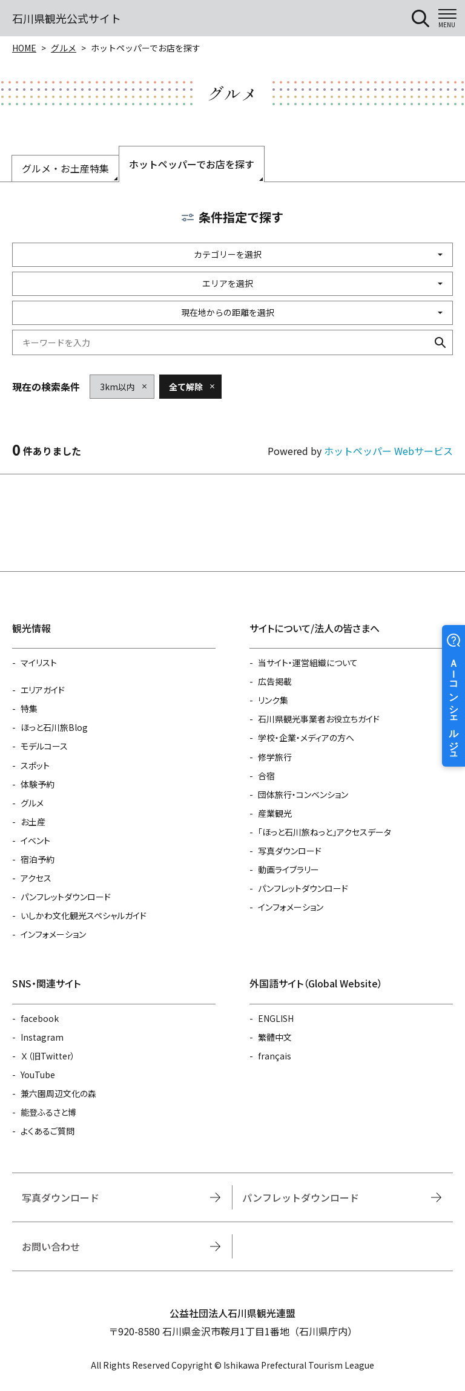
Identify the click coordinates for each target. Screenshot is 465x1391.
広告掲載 (275, 681)
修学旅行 (275, 757)
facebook (40, 1018)
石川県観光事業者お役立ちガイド (319, 719)
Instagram (42, 1037)
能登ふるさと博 (48, 1112)
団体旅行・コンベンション (303, 794)
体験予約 (37, 784)
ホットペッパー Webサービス (388, 450)
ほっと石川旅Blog (54, 727)
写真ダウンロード (290, 851)
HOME (24, 48)
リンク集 (273, 700)
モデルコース (44, 746)
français (274, 1056)
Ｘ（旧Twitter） (48, 1056)
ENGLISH (276, 1018)
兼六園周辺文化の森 (58, 1093)
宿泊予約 (37, 859)
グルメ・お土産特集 (65, 168)
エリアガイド (43, 690)
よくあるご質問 (47, 1131)
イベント (35, 840)
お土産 (33, 822)
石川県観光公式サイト (66, 18)
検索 (440, 342)
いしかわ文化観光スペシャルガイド (84, 915)
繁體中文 (275, 1037)
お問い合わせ (51, 1246)
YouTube (38, 1075)
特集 (29, 708)
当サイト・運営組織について (308, 662)
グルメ (63, 48)
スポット (35, 765)
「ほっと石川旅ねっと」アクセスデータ (324, 832)
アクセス (36, 878)
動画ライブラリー (288, 869)
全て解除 (186, 387)
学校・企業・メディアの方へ (306, 738)
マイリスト (39, 662)
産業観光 (275, 813)
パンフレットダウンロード (66, 897)
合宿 (266, 776)
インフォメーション (53, 934)
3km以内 (117, 387)
